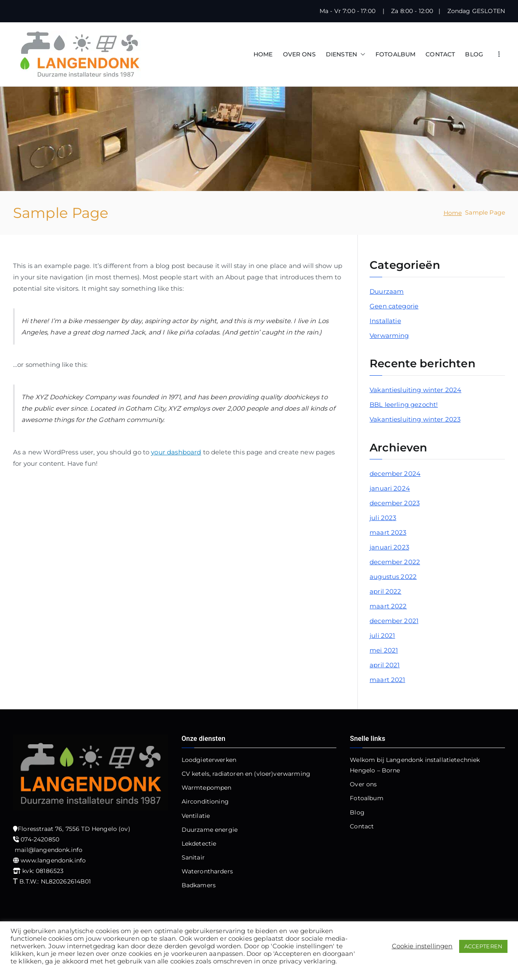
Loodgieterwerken (209, 760)
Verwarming (389, 336)
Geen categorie (394, 306)
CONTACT (440, 54)
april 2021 (385, 665)
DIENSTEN (345, 54)
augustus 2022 (393, 577)
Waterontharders (207, 871)
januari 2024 (390, 488)
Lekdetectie (199, 843)
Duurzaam (387, 291)
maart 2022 (388, 606)
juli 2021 (382, 635)
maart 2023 (388, 532)
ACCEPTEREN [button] (483, 946)
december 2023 (395, 503)
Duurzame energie (210, 829)
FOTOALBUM (395, 54)
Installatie (385, 321)
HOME (263, 54)
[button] (361, 54)
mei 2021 (384, 650)
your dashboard (176, 452)
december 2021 (394, 621)
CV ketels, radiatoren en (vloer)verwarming (246, 773)
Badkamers (199, 885)
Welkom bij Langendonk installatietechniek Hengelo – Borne (415, 765)
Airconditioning (205, 801)
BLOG (474, 54)
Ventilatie (196, 816)
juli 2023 (383, 518)
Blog (357, 812)
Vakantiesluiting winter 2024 (415, 390)
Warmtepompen (207, 787)
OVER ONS (299, 54)
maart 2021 (387, 680)
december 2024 (395, 474)
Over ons (363, 784)
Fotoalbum (366, 798)
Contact (362, 826)
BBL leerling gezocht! (404, 405)
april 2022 (386, 591)
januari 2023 (389, 547)
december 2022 (395, 562)
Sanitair (193, 857)
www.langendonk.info (53, 860)
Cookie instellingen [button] (422, 946)
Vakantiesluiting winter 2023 (415, 419)
